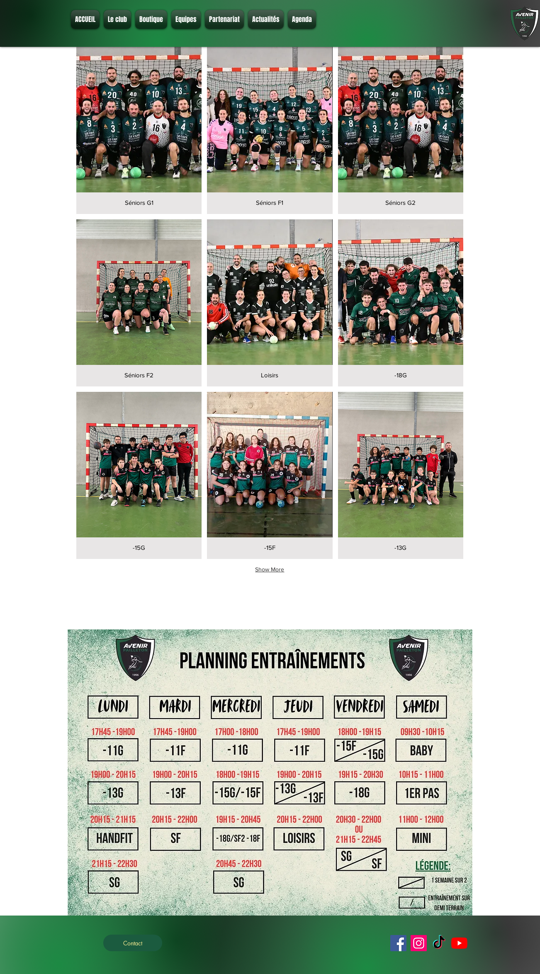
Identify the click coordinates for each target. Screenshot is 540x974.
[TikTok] (439, 943)
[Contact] (132, 943)
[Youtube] (459, 943)
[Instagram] (419, 943)
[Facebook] (398, 943)
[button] (117, 19)
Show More (269, 569)
